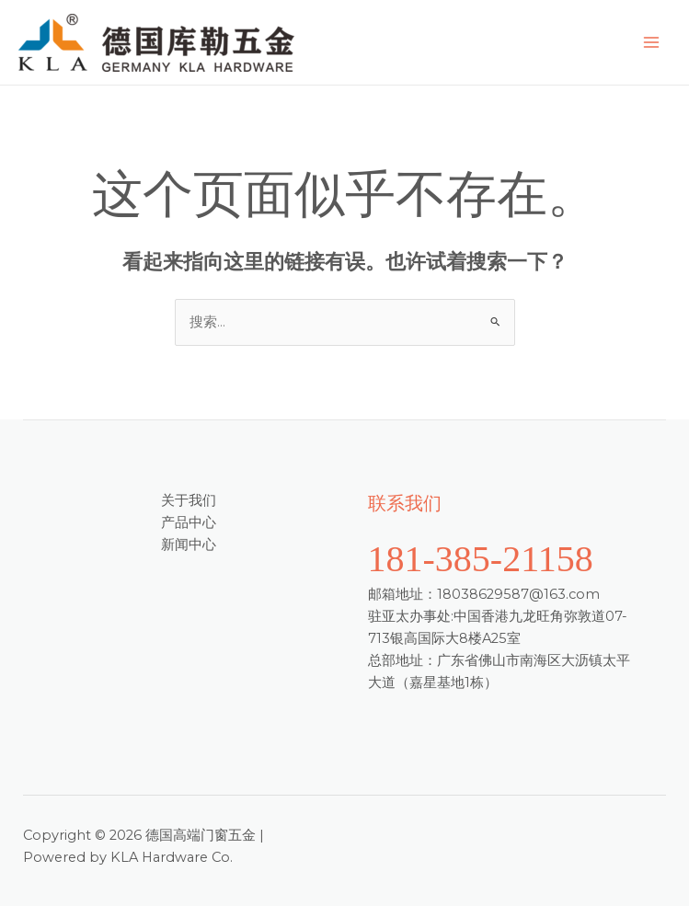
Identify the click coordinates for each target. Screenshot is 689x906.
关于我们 (188, 500)
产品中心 (188, 522)
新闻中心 (188, 544)
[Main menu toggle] (651, 42)
